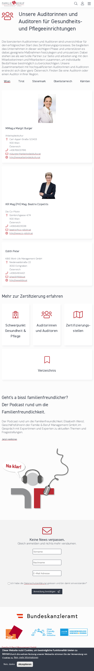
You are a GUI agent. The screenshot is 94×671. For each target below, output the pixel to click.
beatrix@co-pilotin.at (20, 229)
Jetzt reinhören (9, 439)
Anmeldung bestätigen (44, 591)
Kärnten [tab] (85, 81)
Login (82, 3)
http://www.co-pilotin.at (21, 233)
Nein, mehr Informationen (26, 659)
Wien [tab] (7, 81)
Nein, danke (9, 666)
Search (76, 3)
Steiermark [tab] (39, 81)
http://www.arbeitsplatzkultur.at (24, 157)
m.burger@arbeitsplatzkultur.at (25, 153)
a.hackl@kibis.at (17, 276)
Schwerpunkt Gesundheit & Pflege (16, 324)
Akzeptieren (24, 666)
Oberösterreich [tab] (63, 81)
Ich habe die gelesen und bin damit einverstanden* (49, 583)
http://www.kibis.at (18, 280)
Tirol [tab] (21, 81)
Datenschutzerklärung (35, 583)
